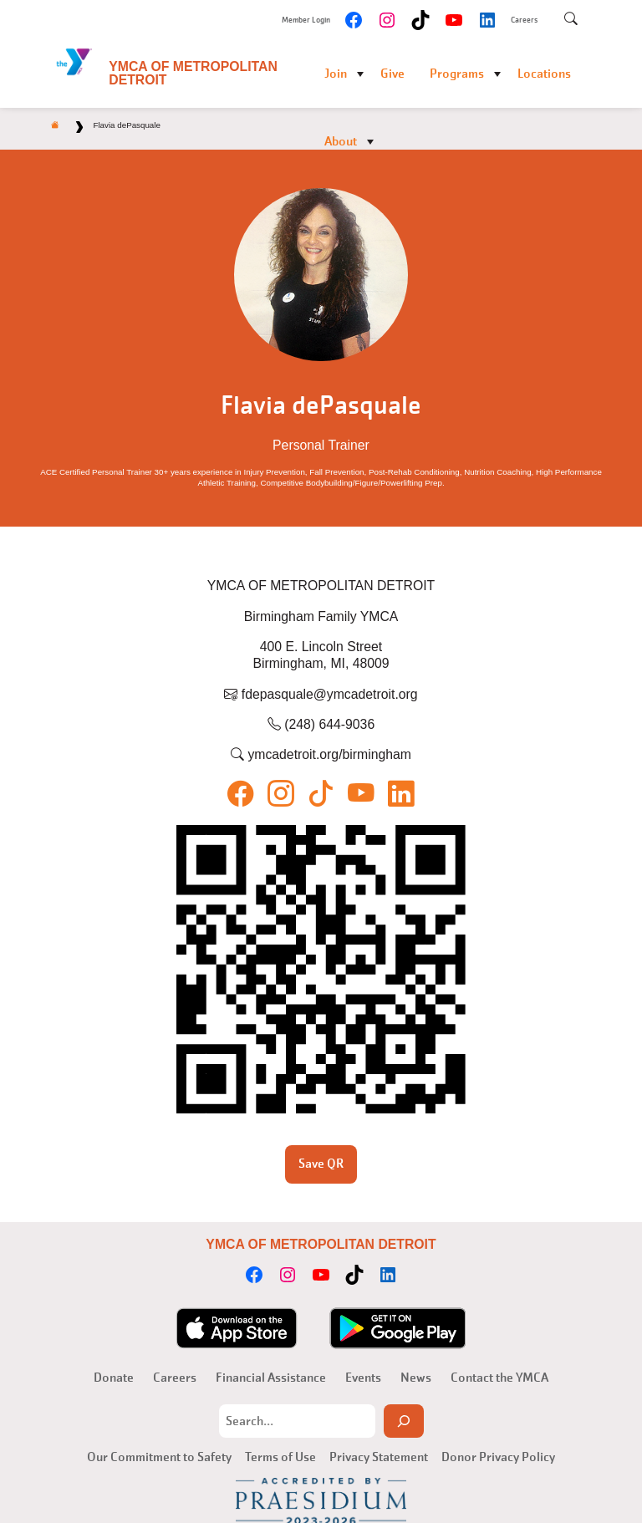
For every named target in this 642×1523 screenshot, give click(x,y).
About (340, 141)
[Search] (404, 1421)
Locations (544, 73)
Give (392, 73)
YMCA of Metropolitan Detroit (193, 73)
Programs (457, 73)
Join (335, 73)
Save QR (321, 1163)
